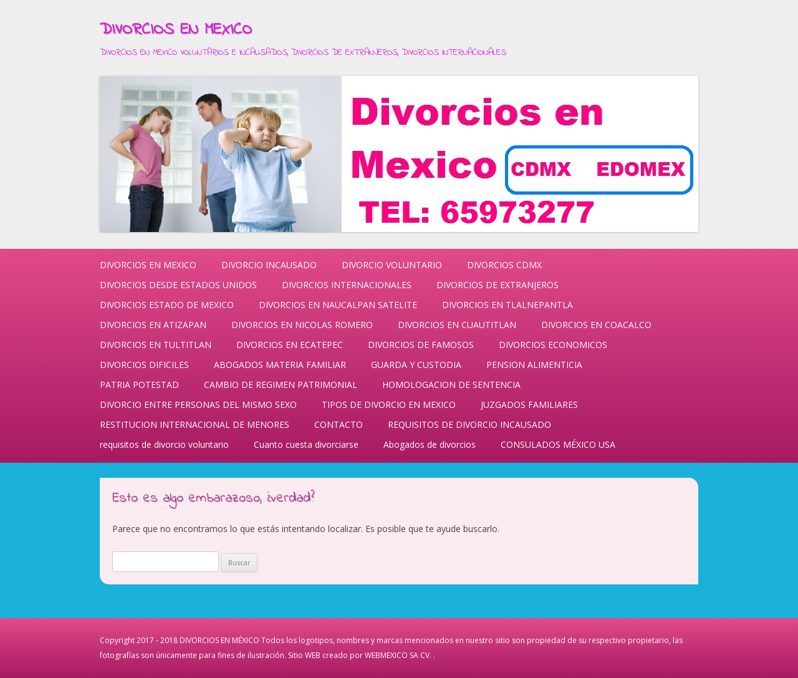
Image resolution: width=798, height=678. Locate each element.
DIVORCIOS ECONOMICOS (553, 345)
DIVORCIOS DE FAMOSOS (421, 345)
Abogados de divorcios (429, 444)
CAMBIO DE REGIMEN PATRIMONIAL (280, 384)
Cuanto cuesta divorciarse (306, 444)
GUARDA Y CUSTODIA (416, 364)
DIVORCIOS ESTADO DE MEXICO (167, 305)
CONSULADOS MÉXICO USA (558, 444)
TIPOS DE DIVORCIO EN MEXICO (389, 404)
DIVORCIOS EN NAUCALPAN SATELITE (338, 305)
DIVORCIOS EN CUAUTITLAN (457, 325)
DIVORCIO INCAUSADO (269, 265)
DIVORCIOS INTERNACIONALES (346, 285)
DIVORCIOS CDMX (504, 265)
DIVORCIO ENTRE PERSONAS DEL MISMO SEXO (198, 404)
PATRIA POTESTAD (139, 384)
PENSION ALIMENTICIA (534, 364)
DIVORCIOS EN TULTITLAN (155, 345)
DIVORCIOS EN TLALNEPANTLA (507, 305)
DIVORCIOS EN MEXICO (176, 30)
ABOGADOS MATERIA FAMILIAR (280, 364)
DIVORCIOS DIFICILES (144, 364)
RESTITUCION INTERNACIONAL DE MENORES (194, 424)
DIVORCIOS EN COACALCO (596, 325)
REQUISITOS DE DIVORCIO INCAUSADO (469, 424)
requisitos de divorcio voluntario (164, 444)
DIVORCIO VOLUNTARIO (392, 265)
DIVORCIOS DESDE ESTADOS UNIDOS (178, 285)
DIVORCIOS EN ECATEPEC (289, 345)
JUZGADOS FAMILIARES (529, 404)
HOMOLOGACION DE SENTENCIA (451, 384)
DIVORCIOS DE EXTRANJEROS (497, 285)
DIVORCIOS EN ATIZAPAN (153, 325)
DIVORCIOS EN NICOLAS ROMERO (302, 325)
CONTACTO (338, 424)
